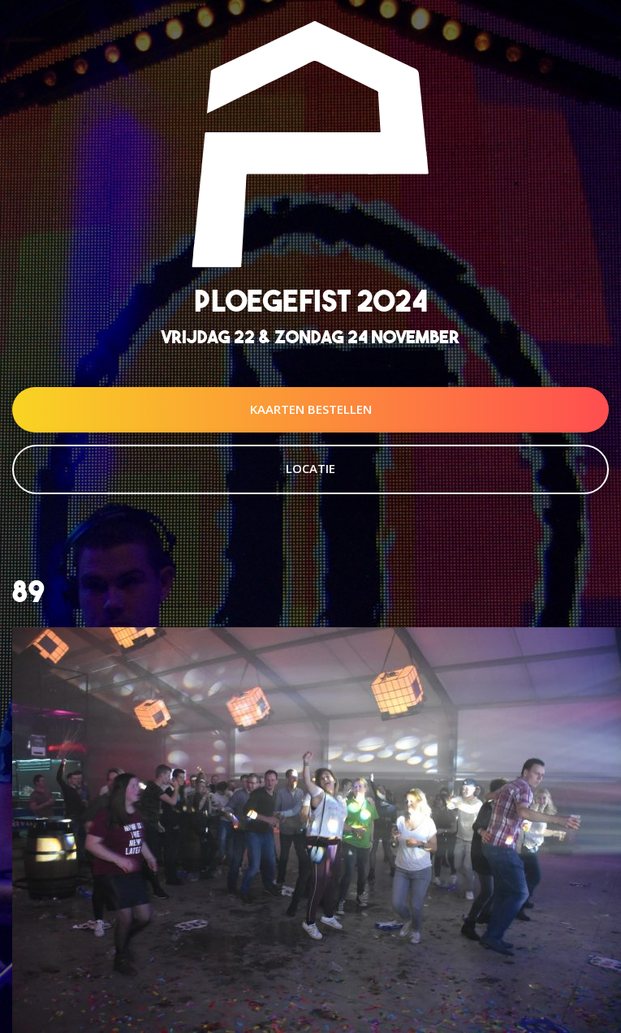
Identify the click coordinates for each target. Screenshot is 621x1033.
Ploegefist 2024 (311, 300)
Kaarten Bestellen (311, 409)
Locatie (310, 468)
